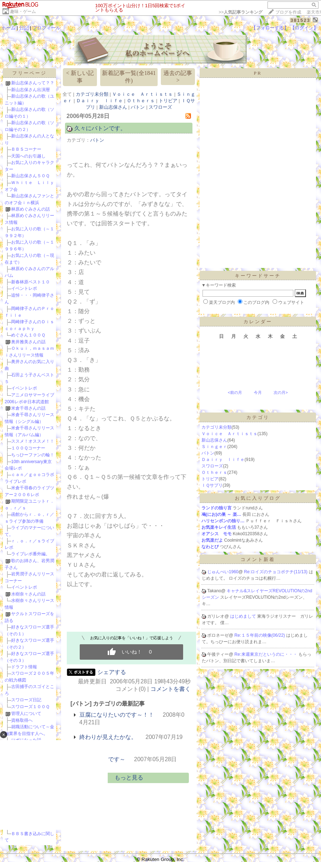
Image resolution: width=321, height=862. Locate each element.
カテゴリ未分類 (92, 94)
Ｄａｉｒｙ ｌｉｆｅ (99, 100)
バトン (138, 107)
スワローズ (160, 107)
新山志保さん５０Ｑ (30, 175)
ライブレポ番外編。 (30, 553)
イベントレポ (24, 288)
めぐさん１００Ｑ (28, 335)
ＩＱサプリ (212, 485)
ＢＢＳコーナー (26, 149)
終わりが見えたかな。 (108, 737)
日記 (24, 27)
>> (240, 12)
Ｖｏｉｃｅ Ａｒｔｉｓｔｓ (142, 94)
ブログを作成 (288, 12)
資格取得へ (22, 720)
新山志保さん (113, 107)
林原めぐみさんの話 (30, 209)
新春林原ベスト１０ (30, 281)
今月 (258, 392)
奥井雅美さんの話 (28, 341)
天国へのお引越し (28, 156)
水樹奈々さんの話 (28, 594)
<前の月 (235, 392)
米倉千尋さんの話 (28, 408)
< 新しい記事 (80, 77)
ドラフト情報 (24, 666)
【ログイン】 (304, 27)
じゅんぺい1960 (222, 571)
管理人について (26, 713)
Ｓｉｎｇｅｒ (214, 446)
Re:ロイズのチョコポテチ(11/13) (276, 571)
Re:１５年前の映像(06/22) (260, 635)
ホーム (8, 27)
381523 (300, 20)
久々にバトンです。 (100, 128)
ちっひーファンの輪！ (32, 454)
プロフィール (46, 27)
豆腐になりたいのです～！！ (116, 715)
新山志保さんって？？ (32, 82)
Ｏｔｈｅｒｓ (141, 100)
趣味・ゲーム (23, 11)
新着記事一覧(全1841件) (128, 77)
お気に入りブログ (258, 498)
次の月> (281, 392)
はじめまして (243, 616)
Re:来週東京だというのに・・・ (266, 654)
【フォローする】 (270, 27)
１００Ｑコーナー (28, 448)
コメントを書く (170, 689)
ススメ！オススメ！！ (32, 441)
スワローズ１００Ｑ (30, 706)
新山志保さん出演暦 (30, 89)
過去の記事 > (177, 76)
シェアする (111, 672)
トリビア (168, 100)
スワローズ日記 (26, 699)
